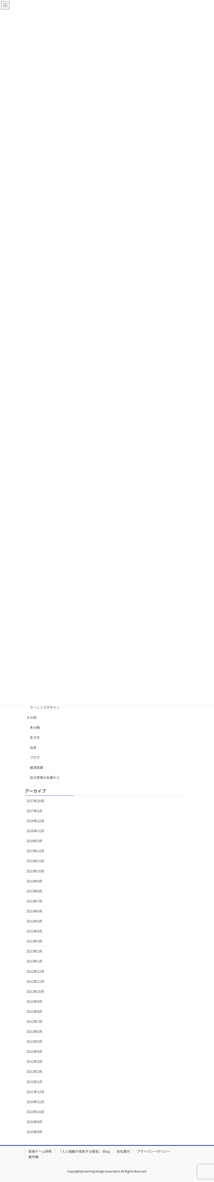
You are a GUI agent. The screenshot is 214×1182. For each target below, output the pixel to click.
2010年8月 (34, 1131)
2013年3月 (34, 941)
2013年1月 (34, 961)
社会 (33, 747)
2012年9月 (34, 1001)
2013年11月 (35, 860)
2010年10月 (35, 1111)
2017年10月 (35, 800)
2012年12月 (35, 971)
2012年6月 (34, 1031)
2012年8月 (34, 1011)
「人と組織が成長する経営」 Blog (84, 1151)
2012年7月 (34, 1021)
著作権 (33, 1156)
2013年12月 (35, 850)
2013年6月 (34, 911)
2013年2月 (34, 951)
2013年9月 (34, 881)
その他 (31, 717)
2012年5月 (34, 1041)
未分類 (35, 727)
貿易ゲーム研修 (40, 1151)
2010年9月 (34, 1121)
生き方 (35, 737)
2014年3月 (34, 840)
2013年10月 (35, 871)
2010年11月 (35, 1101)
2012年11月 (35, 981)
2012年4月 (34, 1051)
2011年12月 (35, 1091)
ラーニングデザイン (45, 707)
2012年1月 (34, 1081)
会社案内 (123, 1151)
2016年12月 (35, 820)
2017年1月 (34, 810)
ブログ (35, 757)
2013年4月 (34, 931)
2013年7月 (34, 901)
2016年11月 (35, 830)
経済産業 (36, 767)
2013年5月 (34, 921)
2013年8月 (34, 891)
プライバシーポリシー (153, 1151)
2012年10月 (35, 991)
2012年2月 (34, 1071)
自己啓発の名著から (45, 777)
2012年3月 (34, 1061)
